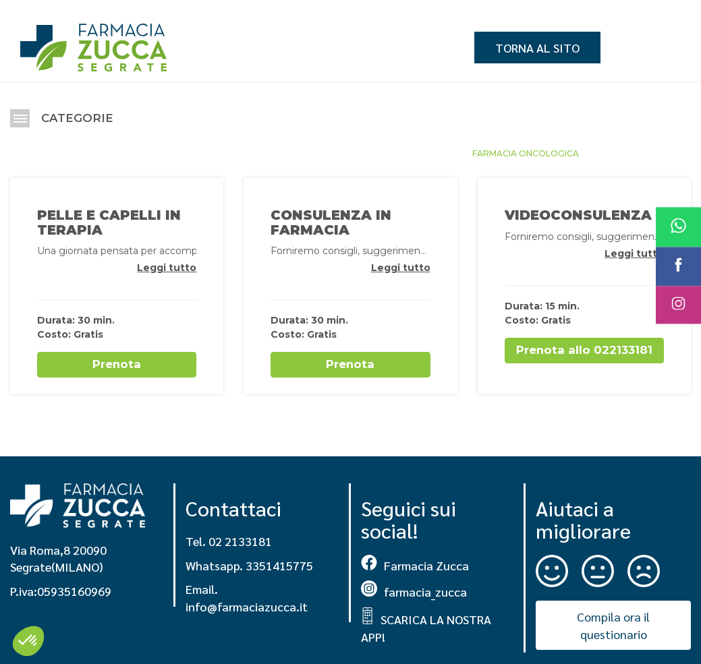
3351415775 (279, 563)
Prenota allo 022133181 (584, 350)
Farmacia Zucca (415, 563)
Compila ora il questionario (613, 623)
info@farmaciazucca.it (247, 605)
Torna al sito (537, 47)
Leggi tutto (166, 268)
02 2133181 (240, 539)
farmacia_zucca (414, 590)
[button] (28, 641)
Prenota (116, 364)
